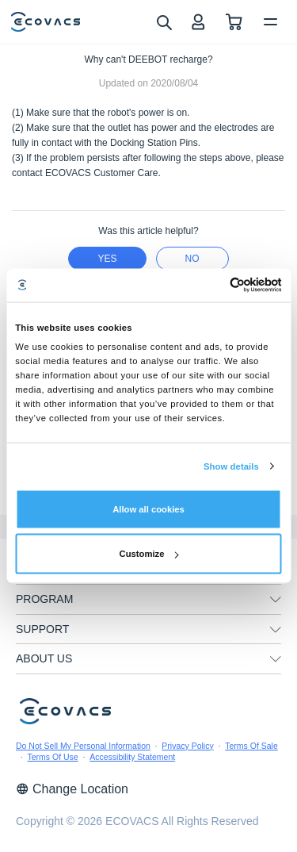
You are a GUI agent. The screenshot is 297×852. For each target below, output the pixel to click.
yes (106, 258)
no (192, 258)
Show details (231, 466)
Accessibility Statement (132, 757)
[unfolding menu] (275, 600)
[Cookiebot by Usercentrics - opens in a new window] (214, 285)
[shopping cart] (234, 22)
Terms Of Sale (251, 745)
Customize (149, 553)
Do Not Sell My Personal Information (83, 745)
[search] (164, 21)
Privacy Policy (187, 745)
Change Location (72, 789)
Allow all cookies (148, 509)
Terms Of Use (53, 757)
